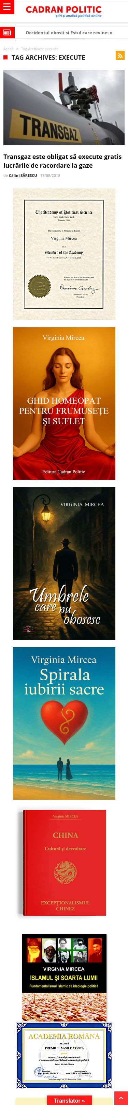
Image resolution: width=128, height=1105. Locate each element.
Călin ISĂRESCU (23, 175)
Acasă (8, 48)
